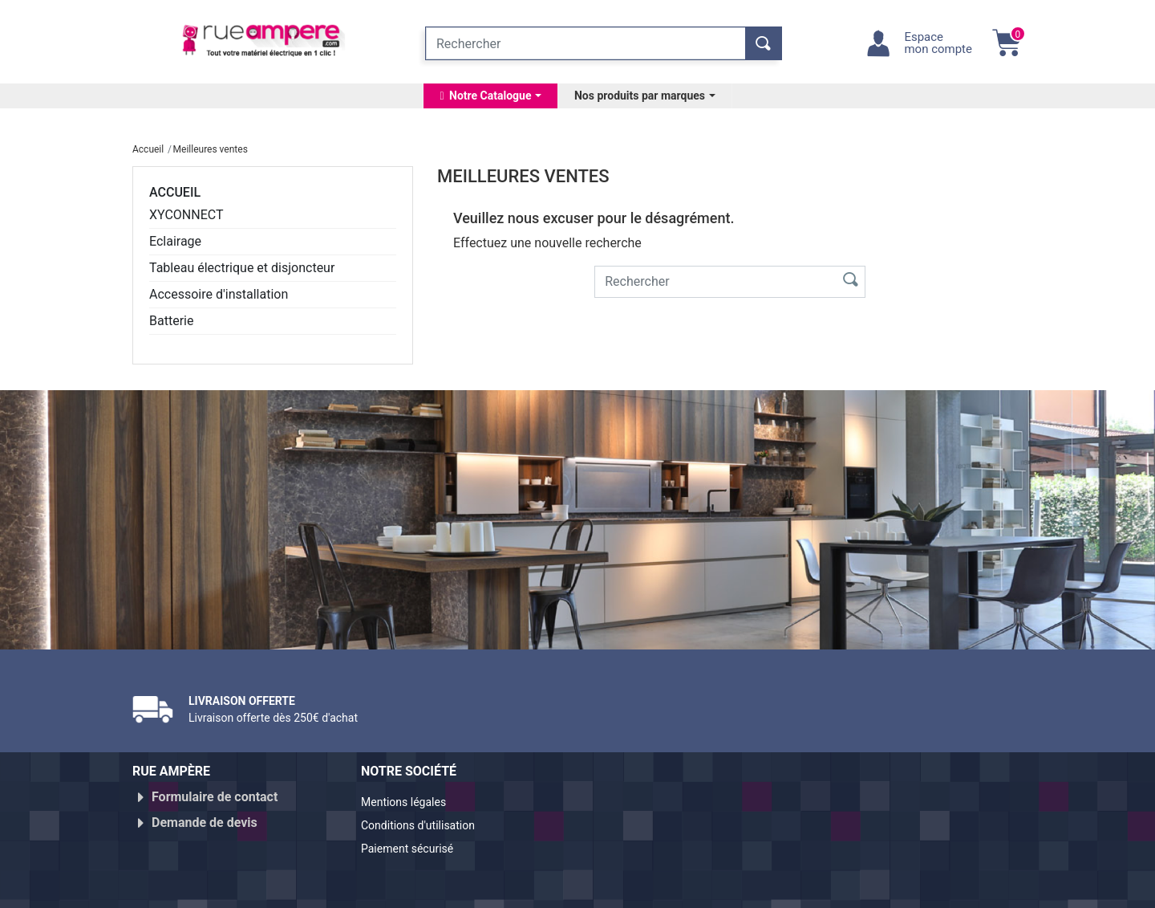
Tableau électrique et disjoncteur (241, 267)
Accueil (175, 192)
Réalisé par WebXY (882, 889)
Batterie (171, 320)
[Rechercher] (585, 43)
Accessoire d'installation (218, 294)
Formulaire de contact (215, 796)
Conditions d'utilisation (427, 822)
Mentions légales (410, 803)
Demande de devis (204, 816)
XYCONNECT (186, 214)
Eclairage (175, 241)
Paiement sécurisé (414, 841)
